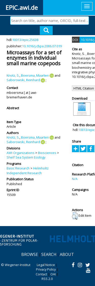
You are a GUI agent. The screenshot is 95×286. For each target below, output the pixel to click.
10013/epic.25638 (25, 39)
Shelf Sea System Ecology (26, 157)
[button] (75, 216)
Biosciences (47, 152)
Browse (29, 254)
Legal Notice (46, 264)
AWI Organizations (20, 152)
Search (48, 254)
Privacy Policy (46, 269)
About (67, 254)
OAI (53, 274)
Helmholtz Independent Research (28, 170)
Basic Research (18, 168)
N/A (75, 179)
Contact (41, 274)
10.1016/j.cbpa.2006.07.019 (42, 46)
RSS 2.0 (47, 278)
